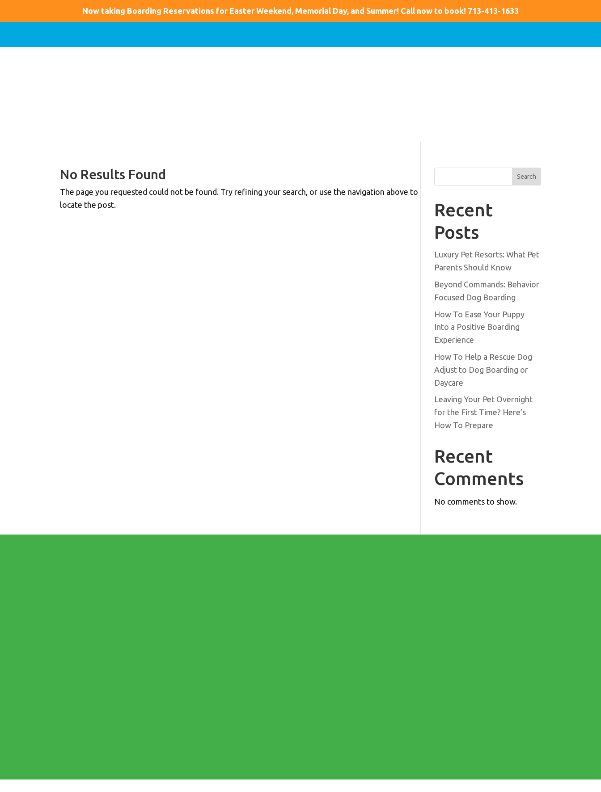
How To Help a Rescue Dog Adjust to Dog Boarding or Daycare (483, 369)
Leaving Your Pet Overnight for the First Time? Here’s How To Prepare (483, 412)
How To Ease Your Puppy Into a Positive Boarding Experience (479, 327)
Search (526, 176)
